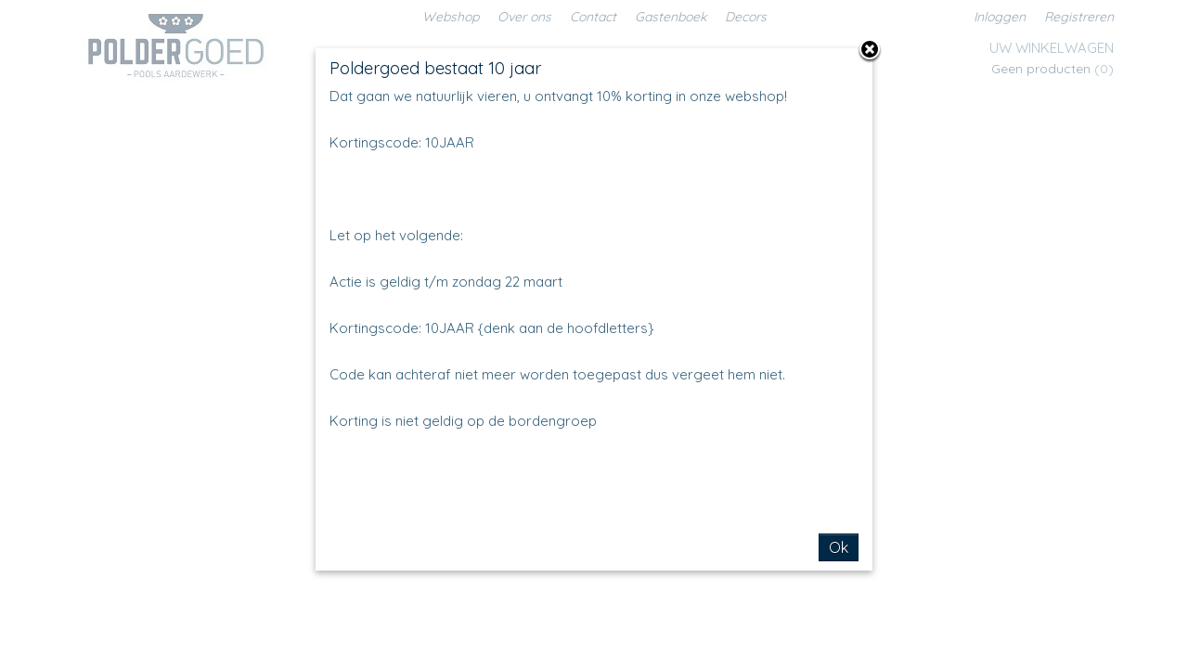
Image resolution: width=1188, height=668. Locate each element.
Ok (838, 547)
